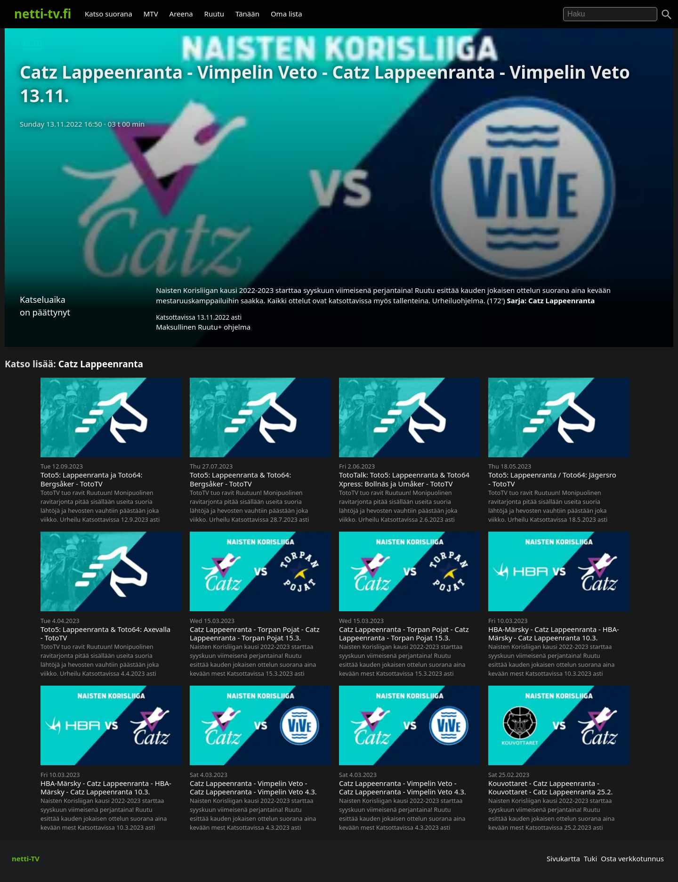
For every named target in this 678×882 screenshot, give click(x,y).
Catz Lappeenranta (561, 300)
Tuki (590, 858)
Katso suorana (108, 13)
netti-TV (26, 858)
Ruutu (214, 13)
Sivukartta (563, 858)
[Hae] (610, 14)
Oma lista (286, 13)
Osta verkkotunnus (632, 858)
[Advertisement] (339, 204)
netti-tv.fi (42, 13)
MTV (151, 13)
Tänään (247, 13)
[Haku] (666, 14)
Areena (181, 13)
